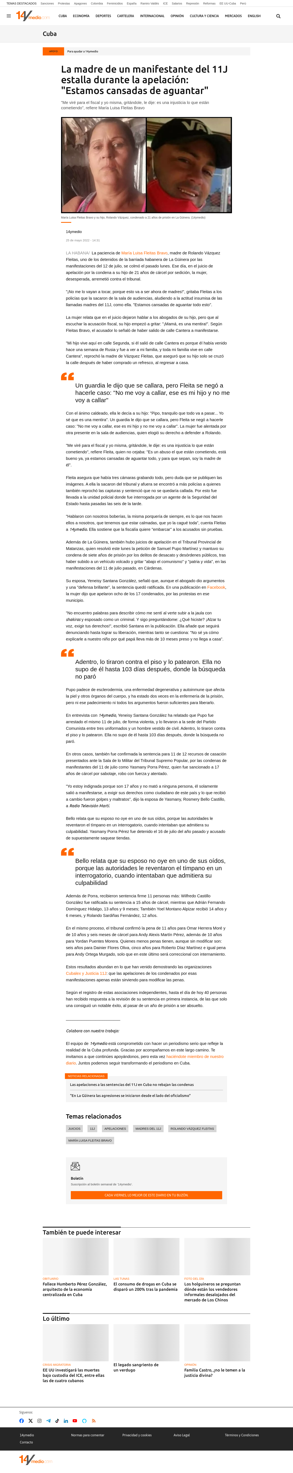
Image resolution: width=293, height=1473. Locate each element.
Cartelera (125, 16)
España (131, 3)
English (254, 16)
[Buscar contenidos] (278, 16)
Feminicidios (115, 3)
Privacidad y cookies (137, 1435)
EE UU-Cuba (228, 3)
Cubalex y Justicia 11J (86, 973)
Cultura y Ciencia (204, 16)
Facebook (216, 587)
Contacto (26, 1442)
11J (92, 1128)
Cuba (63, 16)
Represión (192, 3)
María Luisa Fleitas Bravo (144, 253)
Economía (81, 16)
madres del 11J (148, 1128)
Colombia (97, 3)
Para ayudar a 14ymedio (82, 51)
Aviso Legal (182, 1435)
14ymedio (27, 1435)
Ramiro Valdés (150, 3)
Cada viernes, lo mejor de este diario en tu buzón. (146, 1195)
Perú (243, 3)
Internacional (152, 16)
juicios (74, 1128)
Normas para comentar (87, 1435)
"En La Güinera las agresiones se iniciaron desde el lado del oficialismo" (130, 1095)
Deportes (103, 16)
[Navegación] (9, 15)
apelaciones (115, 1128)
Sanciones (47, 3)
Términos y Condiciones (242, 1435)
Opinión (177, 16)
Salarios (177, 3)
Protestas (64, 3)
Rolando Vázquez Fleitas (192, 1128)
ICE (165, 3)
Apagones (80, 3)
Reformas (209, 3)
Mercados (233, 16)
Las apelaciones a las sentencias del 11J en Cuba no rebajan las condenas (132, 1084)
